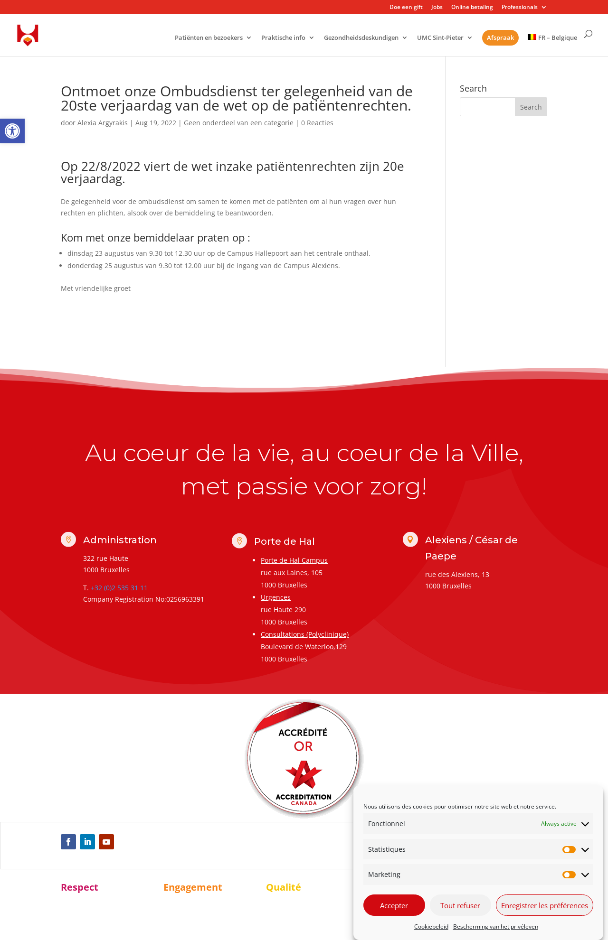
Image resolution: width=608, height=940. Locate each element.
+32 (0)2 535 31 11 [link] (119, 587)
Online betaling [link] (472, 7)
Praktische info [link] (283, 38)
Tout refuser (460, 905)
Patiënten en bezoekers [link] (209, 38)
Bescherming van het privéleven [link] (495, 926)
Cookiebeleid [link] (431, 926)
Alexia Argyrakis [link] (102, 122)
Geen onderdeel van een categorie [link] (239, 122)
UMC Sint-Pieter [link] (440, 38)
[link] (12, 131)
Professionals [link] (520, 7)
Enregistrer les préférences (544, 905)
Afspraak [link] (500, 37)
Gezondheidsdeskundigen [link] (361, 38)
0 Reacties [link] (317, 122)
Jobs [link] (437, 7)
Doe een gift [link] (406, 7)
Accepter (394, 905)
